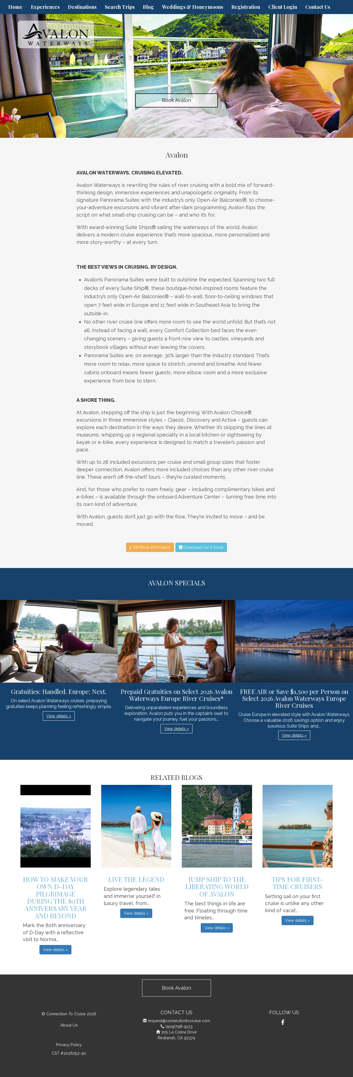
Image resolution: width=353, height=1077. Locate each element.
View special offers (176, 130)
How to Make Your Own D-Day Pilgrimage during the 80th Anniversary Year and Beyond (55, 897)
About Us (69, 1025)
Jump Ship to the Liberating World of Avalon (216, 886)
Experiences (45, 7)
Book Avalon (176, 100)
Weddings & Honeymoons (192, 7)
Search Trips (120, 7)
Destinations (82, 7)
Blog (148, 7)
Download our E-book (201, 547)
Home (15, 7)
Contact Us (317, 7)
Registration (245, 7)
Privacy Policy (69, 1044)
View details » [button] (58, 716)
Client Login (282, 7)
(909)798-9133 (178, 1026)
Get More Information (150, 547)
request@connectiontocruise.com (179, 1020)
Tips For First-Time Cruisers (297, 883)
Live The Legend (136, 879)
